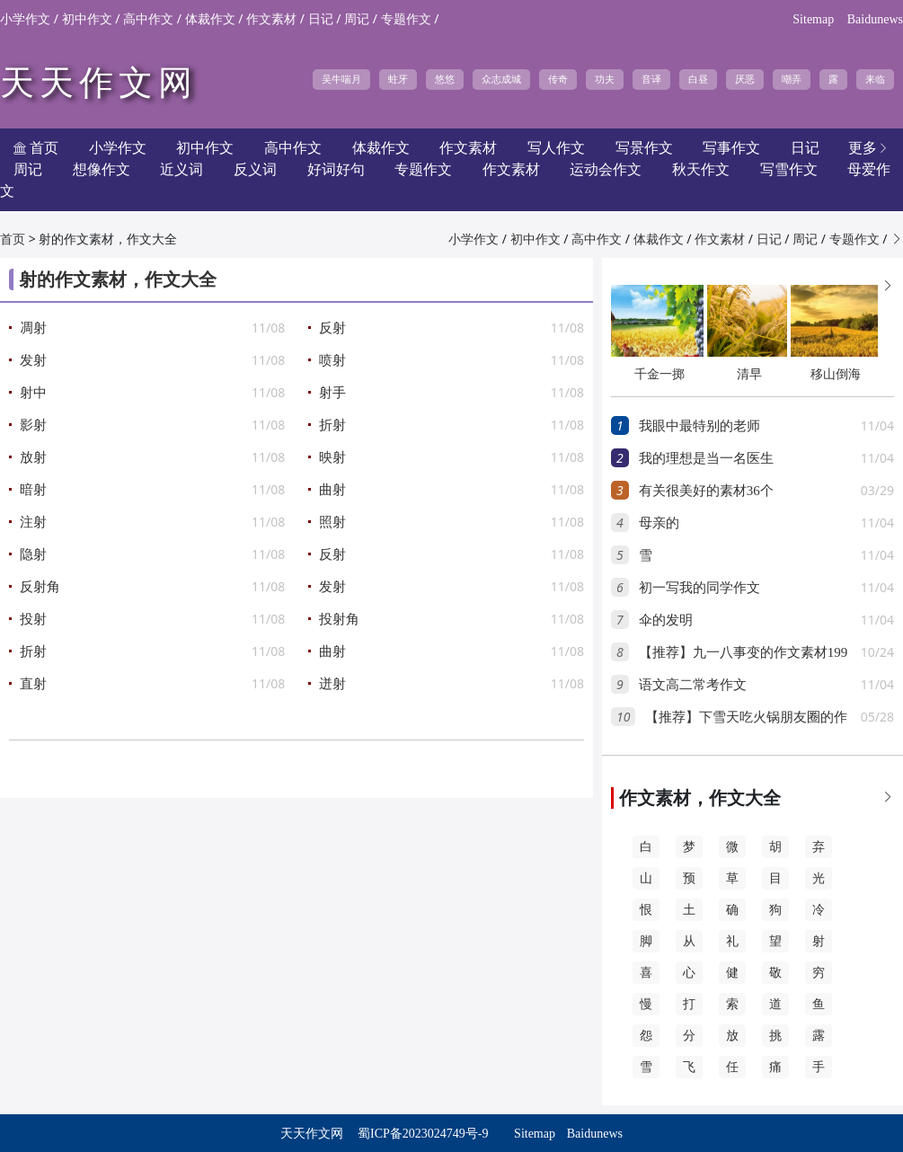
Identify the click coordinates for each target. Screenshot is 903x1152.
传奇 (558, 79)
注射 (33, 522)
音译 (651, 79)
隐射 (33, 554)
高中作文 (148, 19)
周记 (356, 19)
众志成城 (501, 79)
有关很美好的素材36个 (706, 490)
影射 (33, 425)
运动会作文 (606, 169)
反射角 (40, 587)
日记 (320, 19)
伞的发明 (666, 620)
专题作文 (406, 19)
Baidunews (875, 19)
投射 (33, 619)
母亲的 (659, 523)
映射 (332, 457)
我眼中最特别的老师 (699, 426)
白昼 (698, 79)
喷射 (332, 360)
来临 (875, 79)
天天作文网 (99, 83)
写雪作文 (789, 169)
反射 (332, 328)
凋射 (33, 328)
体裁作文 (210, 19)
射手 (332, 392)
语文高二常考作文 (693, 685)
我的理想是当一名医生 (706, 458)
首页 (12, 239)
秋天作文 (701, 169)
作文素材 (271, 19)
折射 (332, 425)
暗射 (33, 490)
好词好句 (336, 169)
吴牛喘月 (341, 79)
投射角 (339, 619)
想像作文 (101, 169)
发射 (33, 360)
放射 (33, 457)
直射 (33, 684)
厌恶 (745, 79)
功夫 (605, 79)
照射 (332, 522)
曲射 (332, 490)
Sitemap (813, 19)
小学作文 (25, 19)
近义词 (181, 169)
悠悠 (445, 79)
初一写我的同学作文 (699, 587)
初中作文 (87, 19)
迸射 (332, 684)
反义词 (255, 169)
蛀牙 (398, 79)
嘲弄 (791, 79)
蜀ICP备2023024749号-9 (423, 1133)
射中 (33, 392)
